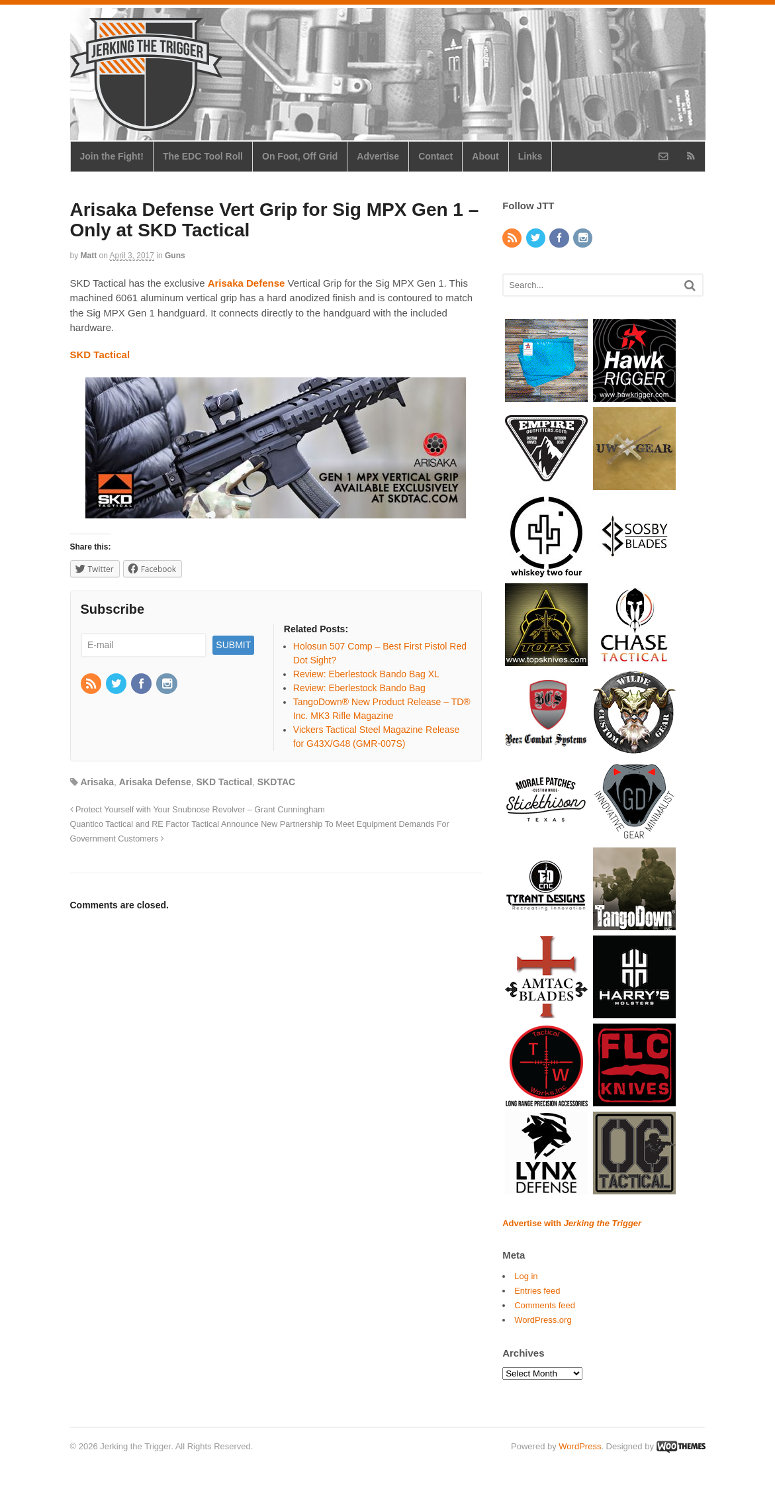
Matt (89, 255)
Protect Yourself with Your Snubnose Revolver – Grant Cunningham (197, 809)
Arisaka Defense (155, 782)
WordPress (580, 1446)
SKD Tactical (225, 782)
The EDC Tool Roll (203, 156)
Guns (175, 255)
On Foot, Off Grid (300, 156)
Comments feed (544, 1305)
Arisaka (97, 782)
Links (530, 156)
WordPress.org (542, 1320)
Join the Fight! (112, 156)
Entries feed (537, 1291)
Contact (435, 156)
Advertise (378, 156)
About (485, 156)
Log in (525, 1276)
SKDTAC (276, 782)
